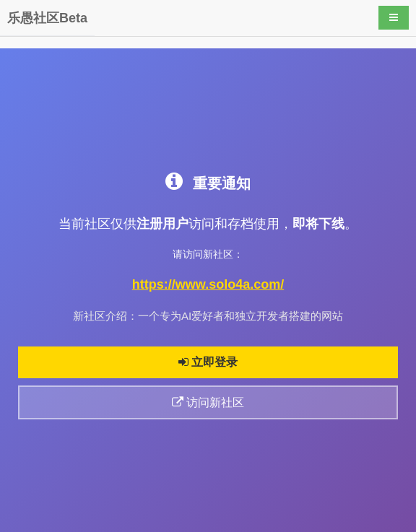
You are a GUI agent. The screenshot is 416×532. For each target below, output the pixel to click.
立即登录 (208, 362)
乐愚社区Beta (47, 18)
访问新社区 (208, 402)
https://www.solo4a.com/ (208, 284)
